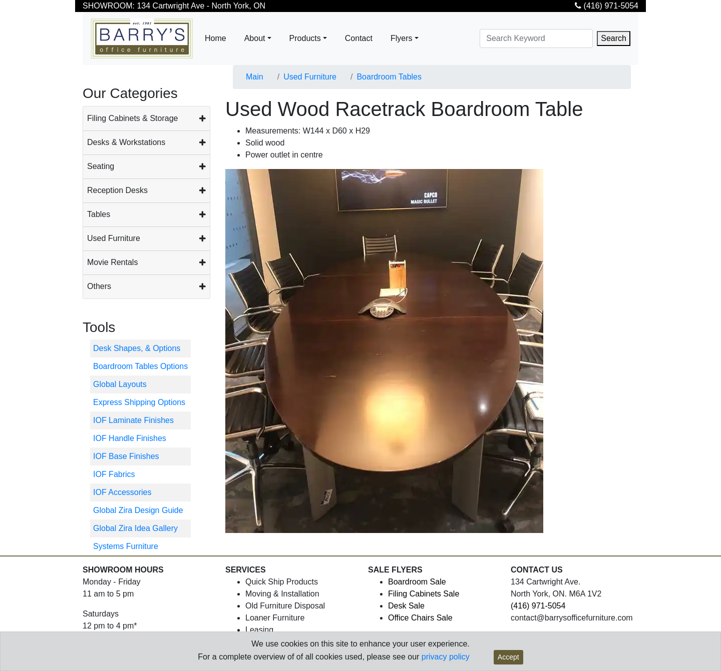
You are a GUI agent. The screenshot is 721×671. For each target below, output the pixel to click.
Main (254, 76)
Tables (98, 214)
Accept (508, 657)
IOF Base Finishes (126, 456)
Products (305, 38)
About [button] (254, 38)
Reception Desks (117, 190)
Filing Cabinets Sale (423, 594)
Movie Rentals (112, 262)
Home (215, 38)
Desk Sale (406, 606)
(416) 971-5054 (606, 6)
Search (613, 38)
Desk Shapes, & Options (136, 348)
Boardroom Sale (417, 582)
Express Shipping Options (139, 402)
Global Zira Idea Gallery (135, 528)
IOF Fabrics (114, 474)
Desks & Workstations (126, 142)
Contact (359, 38)
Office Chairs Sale (420, 618)
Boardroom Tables (389, 76)
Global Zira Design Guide (138, 510)
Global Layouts (120, 384)
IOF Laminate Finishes (133, 420)
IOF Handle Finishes (129, 438)
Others (99, 286)
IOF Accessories (122, 492)
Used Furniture (113, 238)
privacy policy (446, 656)
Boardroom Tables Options (140, 366)
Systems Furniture (125, 546)
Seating (100, 166)
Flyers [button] (402, 38)
